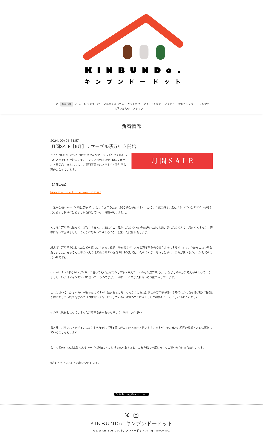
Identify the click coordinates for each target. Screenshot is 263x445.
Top (56, 104)
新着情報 (67, 104)
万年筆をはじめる (114, 104)
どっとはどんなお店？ (87, 104)
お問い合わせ (122, 108)
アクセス (170, 104)
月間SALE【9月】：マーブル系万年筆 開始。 (95, 146)
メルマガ (204, 104)
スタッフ (138, 108)
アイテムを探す (152, 104)
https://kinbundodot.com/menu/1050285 (75, 192)
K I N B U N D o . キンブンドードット (132, 423)
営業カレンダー (187, 104)
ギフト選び (133, 104)
